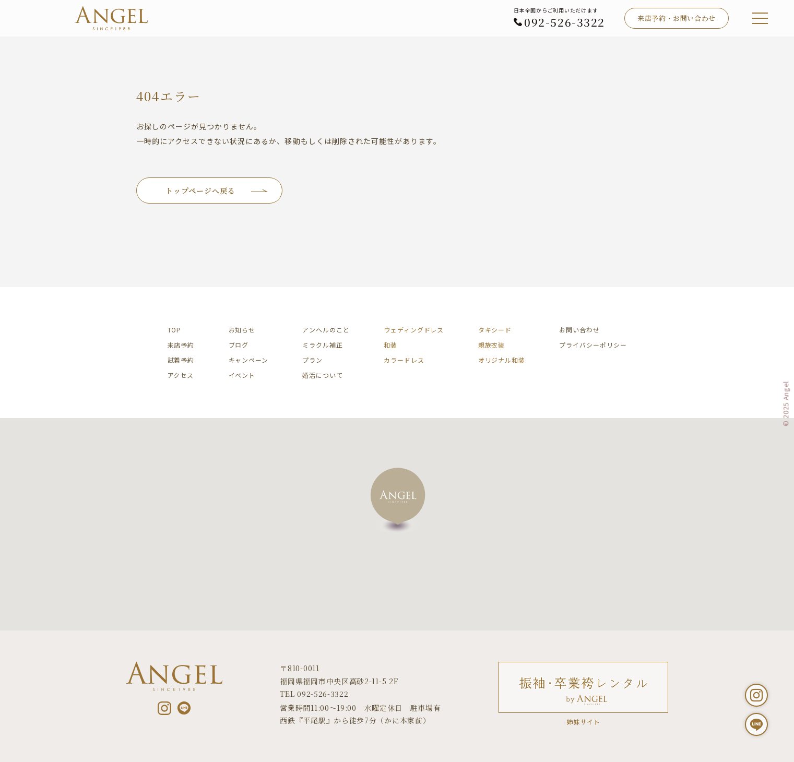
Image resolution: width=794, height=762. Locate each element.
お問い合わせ (579, 329)
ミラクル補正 (322, 344)
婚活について (322, 375)
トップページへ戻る (200, 190)
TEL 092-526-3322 (314, 693)
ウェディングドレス (414, 329)
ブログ (239, 344)
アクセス (181, 375)
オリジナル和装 (501, 359)
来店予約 (181, 344)
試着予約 (181, 359)
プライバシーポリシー (592, 344)
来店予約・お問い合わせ (676, 18)
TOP (175, 329)
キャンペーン (248, 359)
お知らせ (242, 329)
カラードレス (404, 359)
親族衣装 (491, 344)
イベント (242, 375)
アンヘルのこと (325, 329)
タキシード (495, 329)
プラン (312, 359)
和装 (390, 344)
